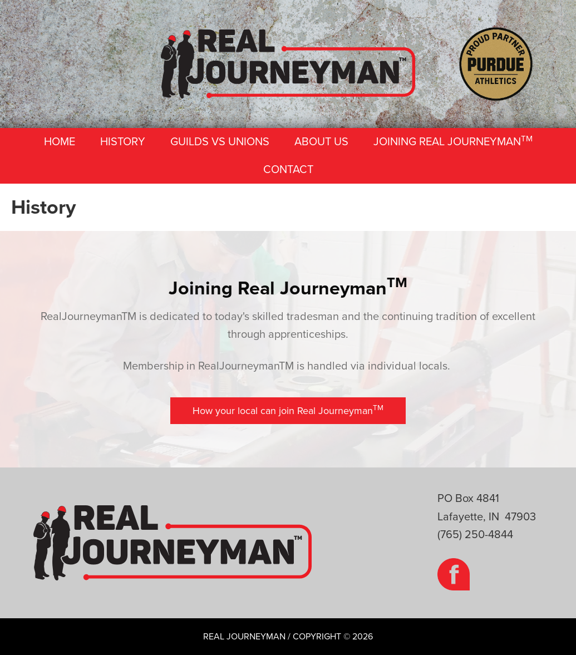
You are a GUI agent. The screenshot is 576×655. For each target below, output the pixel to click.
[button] (288, 411)
